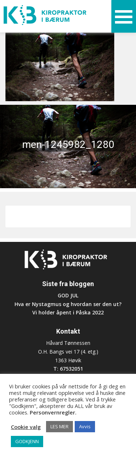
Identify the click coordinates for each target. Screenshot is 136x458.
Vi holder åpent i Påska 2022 (68, 312)
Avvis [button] (85, 426)
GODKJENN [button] (27, 441)
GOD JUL (68, 295)
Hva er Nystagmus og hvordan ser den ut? (68, 304)
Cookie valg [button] (26, 427)
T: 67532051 (68, 368)
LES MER (59, 426)
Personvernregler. (53, 412)
